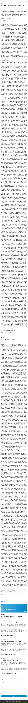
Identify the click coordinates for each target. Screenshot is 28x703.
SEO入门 (2, 620)
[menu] (27, 1)
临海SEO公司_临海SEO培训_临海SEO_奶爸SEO (8, 667)
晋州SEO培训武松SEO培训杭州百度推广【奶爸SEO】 (9, 673)
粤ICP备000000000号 (14, 701)
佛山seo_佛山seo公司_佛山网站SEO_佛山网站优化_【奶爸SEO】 (11, 616)
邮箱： (3, 689)
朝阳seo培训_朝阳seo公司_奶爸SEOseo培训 (8, 635)
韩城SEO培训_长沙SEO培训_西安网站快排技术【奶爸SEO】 (10, 622)
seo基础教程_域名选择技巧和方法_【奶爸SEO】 (9, 654)
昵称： (3, 687)
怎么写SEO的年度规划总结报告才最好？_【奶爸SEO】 (10, 660)
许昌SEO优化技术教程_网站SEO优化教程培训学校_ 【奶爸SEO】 (11, 629)
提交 (14, 696)
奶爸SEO (22, 701)
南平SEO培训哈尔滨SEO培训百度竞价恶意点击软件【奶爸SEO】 (11, 641)
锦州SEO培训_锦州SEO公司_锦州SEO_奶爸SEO (8, 648)
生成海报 (3, 601)
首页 (1, 3)
